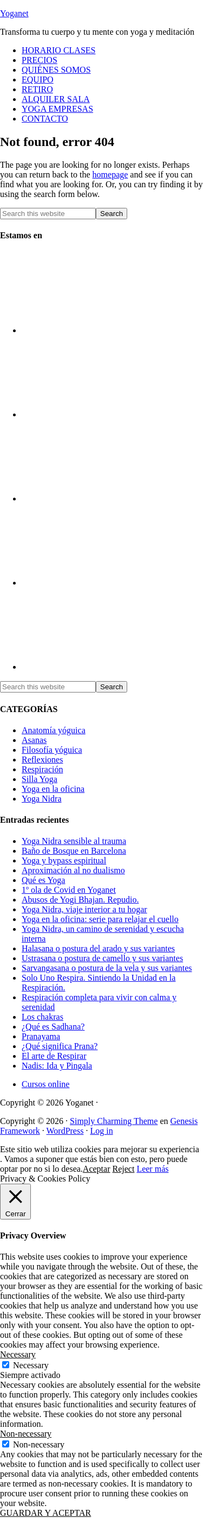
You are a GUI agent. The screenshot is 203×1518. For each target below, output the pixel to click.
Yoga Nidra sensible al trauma (74, 841)
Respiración (42, 769)
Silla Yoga (39, 779)
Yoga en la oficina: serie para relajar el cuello (100, 919)
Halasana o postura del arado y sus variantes (98, 948)
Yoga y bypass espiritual (64, 860)
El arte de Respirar (54, 1055)
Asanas (34, 740)
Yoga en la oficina (53, 788)
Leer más (152, 1168)
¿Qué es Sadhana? (53, 1026)
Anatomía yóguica (54, 730)
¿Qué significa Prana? (59, 1046)
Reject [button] (124, 1168)
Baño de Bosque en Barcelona (74, 850)
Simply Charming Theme (114, 1121)
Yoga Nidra (41, 798)
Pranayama (41, 1036)
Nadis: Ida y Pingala (57, 1065)
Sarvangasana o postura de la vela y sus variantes (107, 968)
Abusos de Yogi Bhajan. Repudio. (80, 899)
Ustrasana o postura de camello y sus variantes (102, 958)
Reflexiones (42, 759)
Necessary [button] (18, 1354)
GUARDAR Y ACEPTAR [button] (45, 1512)
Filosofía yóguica (52, 749)
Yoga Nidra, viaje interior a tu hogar (84, 909)
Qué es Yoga (43, 880)
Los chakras (42, 1016)
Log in (101, 1130)
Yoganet (14, 13)
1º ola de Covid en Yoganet (69, 889)
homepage (110, 174)
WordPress (64, 1130)
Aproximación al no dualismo (73, 870)
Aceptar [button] (96, 1168)
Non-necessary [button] (25, 1433)
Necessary (31, 1365)
